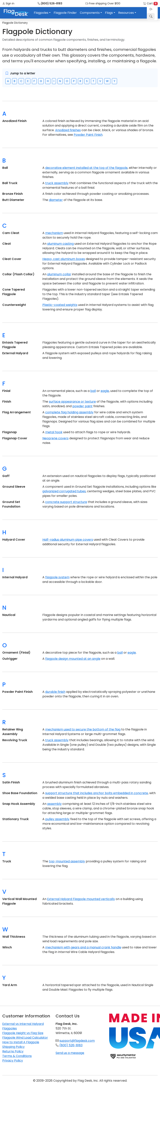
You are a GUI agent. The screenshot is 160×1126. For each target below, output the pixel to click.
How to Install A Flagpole (20, 1042)
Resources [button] (126, 13)
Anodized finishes (68, 130)
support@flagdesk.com (77, 1040)
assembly (54, 804)
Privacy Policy (12, 1060)
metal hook (53, 432)
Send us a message (70, 1053)
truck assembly (57, 183)
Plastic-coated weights (59, 305)
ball (93, 391)
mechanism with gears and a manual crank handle (83, 947)
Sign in (8, 3)
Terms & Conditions (17, 1056)
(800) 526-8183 (50, 3)
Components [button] (90, 13)
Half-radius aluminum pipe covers (67, 539)
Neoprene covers (55, 438)
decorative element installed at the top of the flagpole (86, 168)
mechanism (54, 233)
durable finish (55, 692)
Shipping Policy (13, 1047)
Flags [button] (109, 13)
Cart (150, 3)
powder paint (82, 406)
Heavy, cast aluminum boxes (63, 259)
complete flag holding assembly (69, 412)
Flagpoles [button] (41, 13)
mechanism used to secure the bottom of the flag (82, 729)
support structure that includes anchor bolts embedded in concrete (96, 793)
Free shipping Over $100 (103, 3)
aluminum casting (60, 243)
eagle (105, 391)
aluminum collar (59, 274)
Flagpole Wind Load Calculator (25, 1037)
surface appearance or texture (72, 401)
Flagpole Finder (65, 13)
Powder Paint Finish (88, 134)
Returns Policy (12, 1051)
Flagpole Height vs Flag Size (22, 1033)
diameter (56, 200)
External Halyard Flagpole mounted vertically (81, 899)
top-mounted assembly (67, 861)
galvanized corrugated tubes (64, 491)
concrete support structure (66, 502)
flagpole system (57, 577)
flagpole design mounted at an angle (72, 658)
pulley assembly (57, 819)
